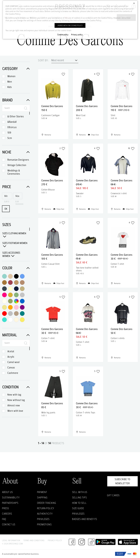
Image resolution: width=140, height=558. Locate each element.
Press (5, 508)
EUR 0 (6, 201)
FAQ (4, 519)
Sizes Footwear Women (14, 244)
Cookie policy (62, 34)
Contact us (8, 524)
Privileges (43, 519)
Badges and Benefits (84, 519)
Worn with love (15, 410)
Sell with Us (79, 492)
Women (11, 76)
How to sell (79, 502)
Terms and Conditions (34, 540)
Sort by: (43, 60)
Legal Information (11, 540)
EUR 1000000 (18, 202)
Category (16, 68)
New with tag (14, 394)
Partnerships (10, 502)
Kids (9, 87)
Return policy (45, 508)
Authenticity (45, 513)
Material (16, 334)
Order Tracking (46, 502)
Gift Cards (113, 495)
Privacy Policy (55, 540)
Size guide (78, 508)
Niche (16, 152)
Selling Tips (79, 497)
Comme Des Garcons (52, 106)
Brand (16, 99)
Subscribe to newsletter (122, 481)
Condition (16, 386)
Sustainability (11, 497)
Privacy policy (77, 34)
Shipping (42, 497)
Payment (42, 492)
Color (16, 267)
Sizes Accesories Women (11, 254)
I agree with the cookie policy (70, 25)
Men (9, 81)
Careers (7, 513)
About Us (7, 492)
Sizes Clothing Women (14, 235)
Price (16, 186)
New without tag (16, 400)
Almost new (13, 405)
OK (5, 208)
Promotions (44, 524)
